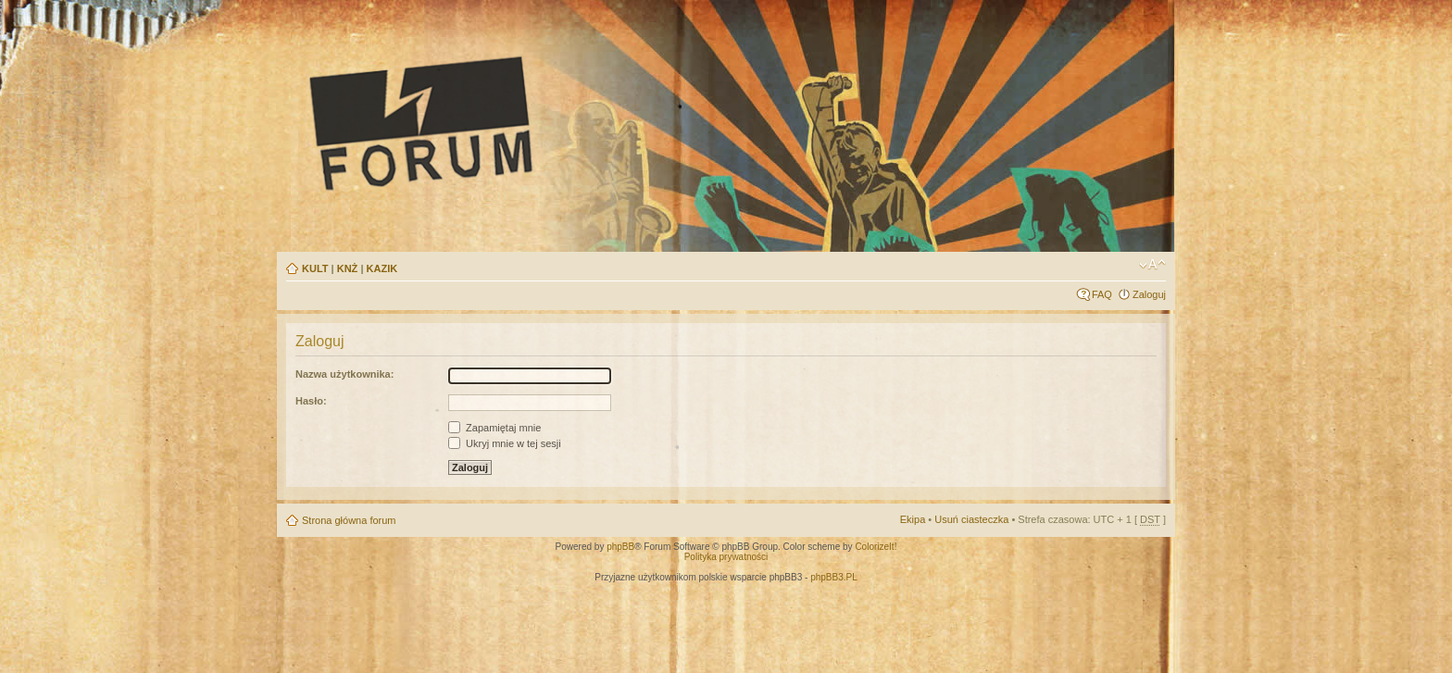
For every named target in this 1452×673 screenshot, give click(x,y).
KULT (315, 268)
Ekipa (913, 519)
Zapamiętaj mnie (494, 427)
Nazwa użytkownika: (344, 374)
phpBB (620, 547)
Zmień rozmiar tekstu (1152, 264)
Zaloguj (1149, 294)
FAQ (1102, 294)
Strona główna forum (349, 520)
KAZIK (382, 268)
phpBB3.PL (833, 577)
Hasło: (311, 400)
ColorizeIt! (875, 547)
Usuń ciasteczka (971, 519)
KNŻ (347, 268)
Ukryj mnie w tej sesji (504, 443)
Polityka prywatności (726, 557)
